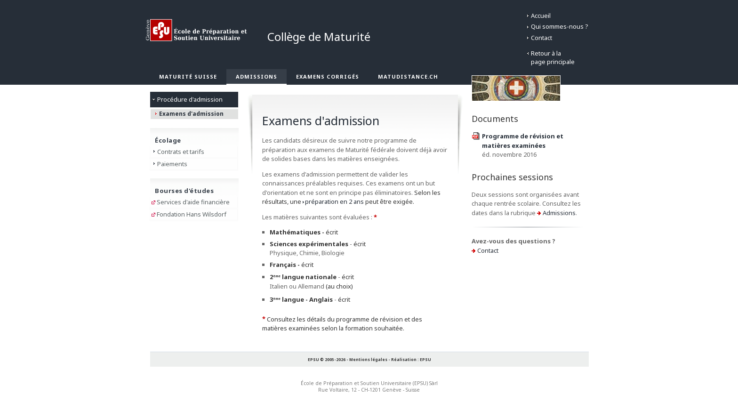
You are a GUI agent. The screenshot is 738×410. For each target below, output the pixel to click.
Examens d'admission (191, 114)
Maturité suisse (188, 76)
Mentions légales (368, 359)
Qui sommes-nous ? (559, 26)
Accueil (541, 15)
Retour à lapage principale (553, 57)
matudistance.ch (408, 76)
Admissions (256, 76)
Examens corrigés (327, 76)
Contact (541, 37)
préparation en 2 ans (334, 201)
